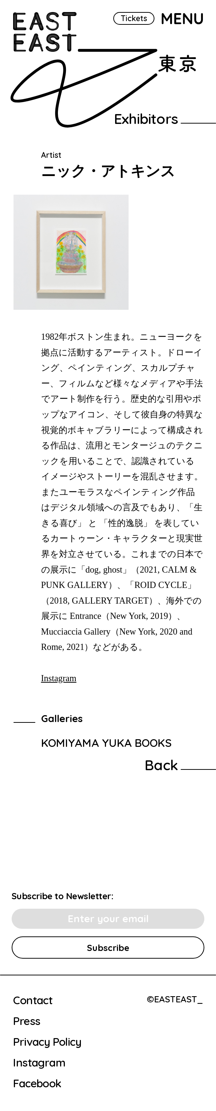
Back (161, 765)
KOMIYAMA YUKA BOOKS (106, 743)
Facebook (37, 1083)
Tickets (134, 18)
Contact (32, 1000)
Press (26, 1021)
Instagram (58, 678)
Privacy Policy (47, 1041)
